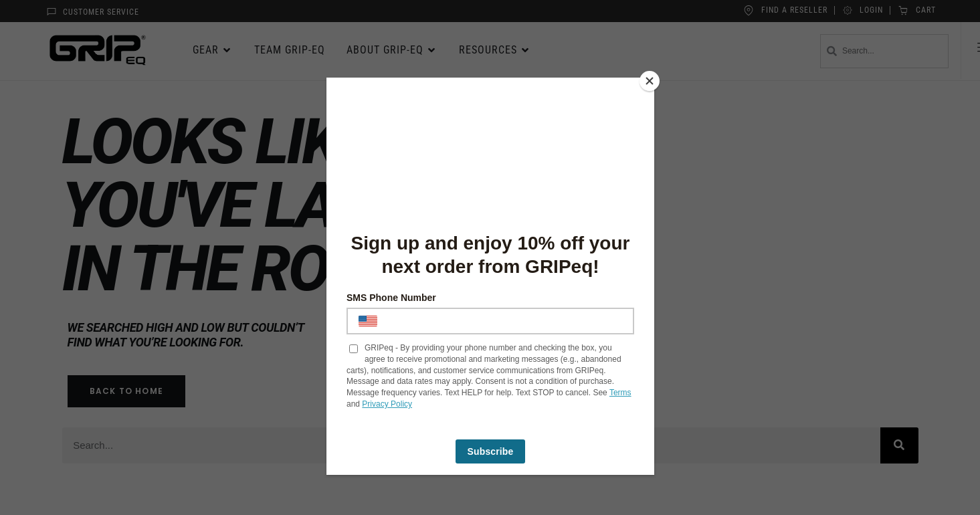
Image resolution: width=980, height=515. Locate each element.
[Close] (651, 81)
